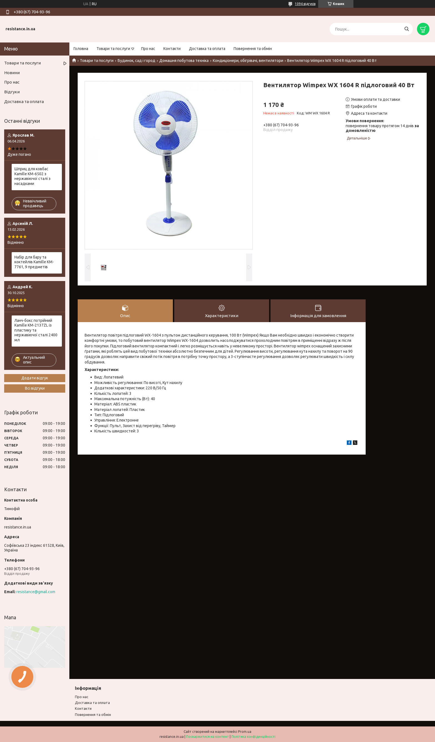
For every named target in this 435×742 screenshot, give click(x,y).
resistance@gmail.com (35, 592)
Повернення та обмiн (93, 714)
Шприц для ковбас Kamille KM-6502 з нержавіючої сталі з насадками (32, 176)
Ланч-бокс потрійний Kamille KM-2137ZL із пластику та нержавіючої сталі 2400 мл (35, 330)
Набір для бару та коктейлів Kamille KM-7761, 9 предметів (34, 262)
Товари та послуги (113, 48)
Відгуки (12, 91)
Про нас (148, 48)
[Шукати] (406, 29)
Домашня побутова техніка (184, 60)
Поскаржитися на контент (207, 736)
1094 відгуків (305, 4)
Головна (81, 48)
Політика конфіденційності (253, 736)
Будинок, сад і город (136, 60)
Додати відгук (34, 378)
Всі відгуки (35, 388)
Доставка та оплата (207, 48)
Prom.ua (244, 731)
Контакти (172, 48)
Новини (12, 72)
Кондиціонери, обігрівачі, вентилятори (248, 60)
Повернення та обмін (253, 48)
